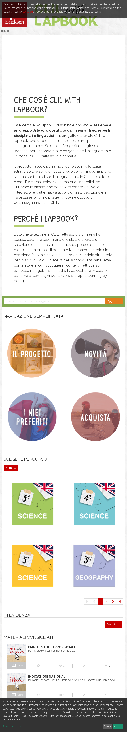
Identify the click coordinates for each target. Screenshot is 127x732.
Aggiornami (114, 301)
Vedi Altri (113, 624)
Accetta (118, 726)
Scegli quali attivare (13, 726)
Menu (6, 31)
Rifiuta (107, 726)
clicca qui (28, 11)
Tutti (11, 468)
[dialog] (63, 715)
